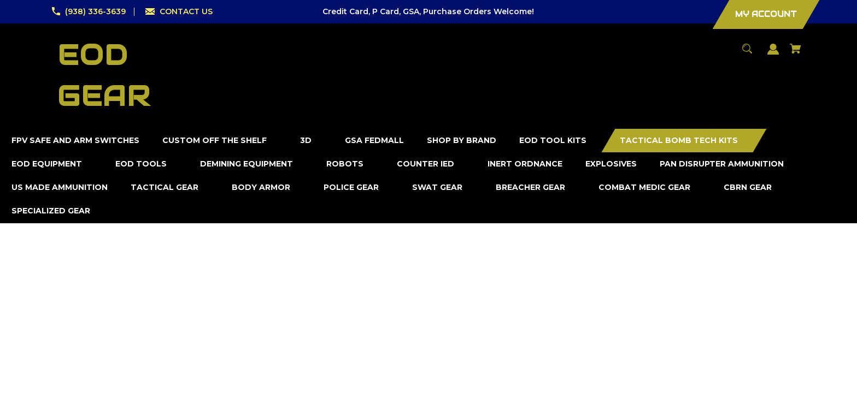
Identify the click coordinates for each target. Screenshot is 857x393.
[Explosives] (611, 164)
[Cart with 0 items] (796, 54)
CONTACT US (186, 11)
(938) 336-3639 (95, 11)
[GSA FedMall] (374, 140)
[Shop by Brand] (462, 140)
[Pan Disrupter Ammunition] (722, 164)
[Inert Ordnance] (525, 164)
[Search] (747, 54)
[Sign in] (773, 54)
